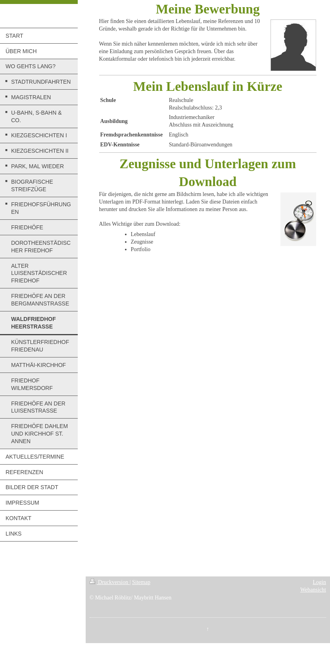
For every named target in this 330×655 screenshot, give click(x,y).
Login (319, 582)
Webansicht (313, 590)
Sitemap (141, 582)
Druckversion (110, 582)
